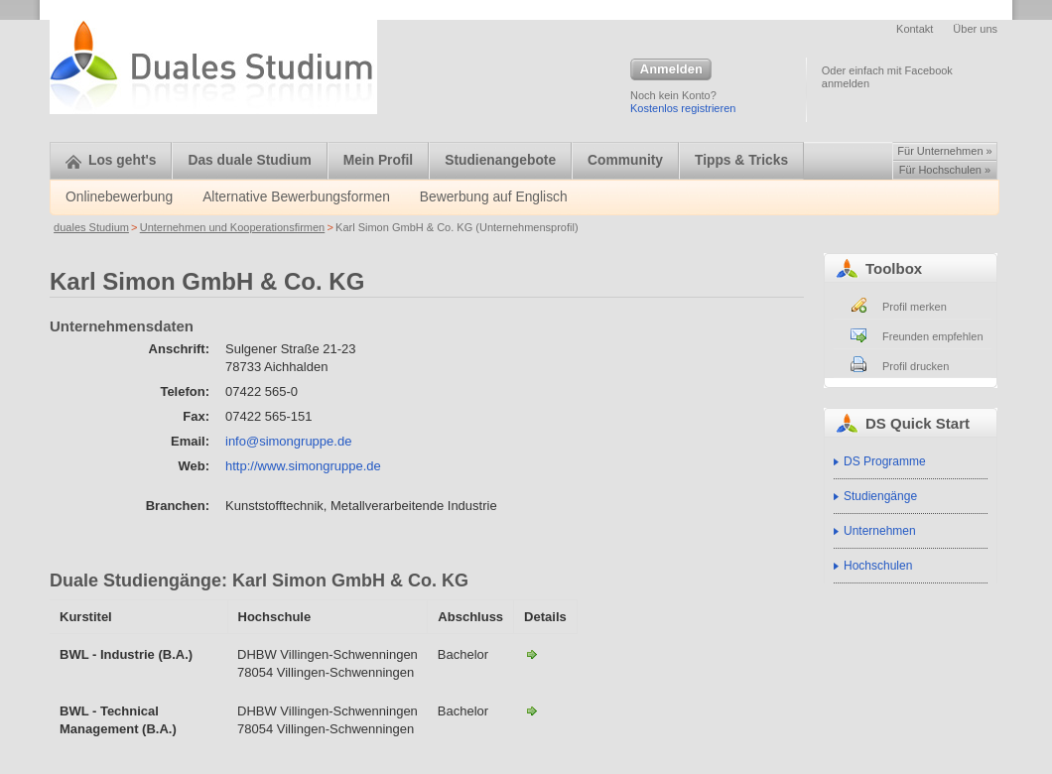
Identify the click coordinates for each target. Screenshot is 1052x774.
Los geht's (111, 160)
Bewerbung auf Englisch (494, 197)
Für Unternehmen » (944, 151)
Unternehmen (880, 531)
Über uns (975, 29)
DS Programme (885, 461)
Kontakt (914, 29)
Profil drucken (915, 366)
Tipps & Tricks (741, 160)
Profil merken (914, 307)
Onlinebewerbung (119, 197)
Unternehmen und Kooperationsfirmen (233, 227)
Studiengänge (880, 496)
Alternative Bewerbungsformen (296, 197)
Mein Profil (378, 160)
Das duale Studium (249, 160)
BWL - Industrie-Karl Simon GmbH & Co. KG (532, 654)
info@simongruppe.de (288, 441)
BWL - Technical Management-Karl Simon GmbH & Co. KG (532, 710)
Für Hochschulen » (944, 170)
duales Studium (91, 227)
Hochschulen (878, 566)
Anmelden (671, 70)
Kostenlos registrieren (682, 108)
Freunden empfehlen (933, 336)
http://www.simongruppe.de (303, 465)
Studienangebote (500, 160)
